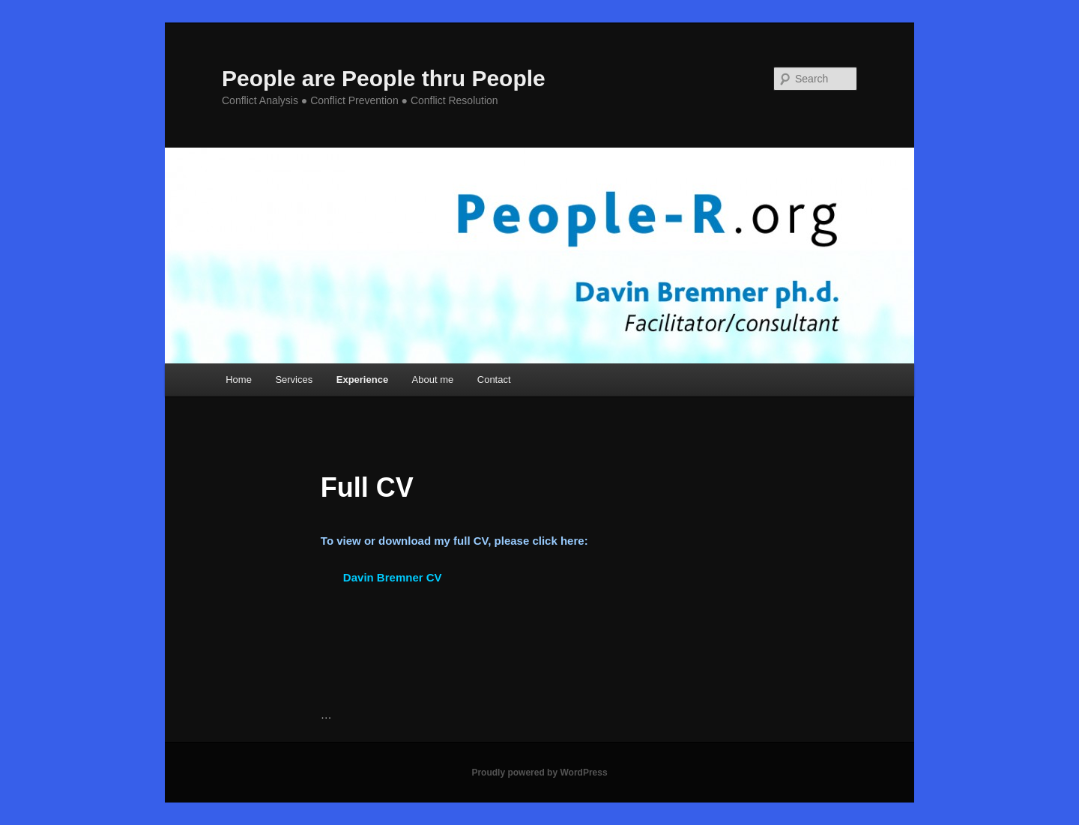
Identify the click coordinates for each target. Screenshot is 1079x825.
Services (293, 379)
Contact (494, 379)
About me (433, 379)
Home (239, 379)
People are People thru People (383, 78)
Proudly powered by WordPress (539, 772)
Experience (362, 379)
